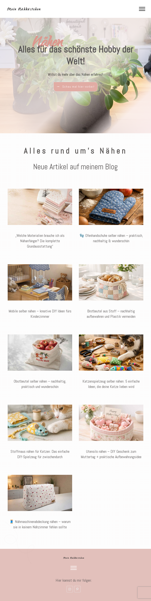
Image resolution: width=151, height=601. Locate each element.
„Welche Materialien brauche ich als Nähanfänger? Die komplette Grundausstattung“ (40, 218)
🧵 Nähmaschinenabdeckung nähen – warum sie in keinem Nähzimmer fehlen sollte (40, 501)
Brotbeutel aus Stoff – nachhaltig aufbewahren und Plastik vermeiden (111, 291)
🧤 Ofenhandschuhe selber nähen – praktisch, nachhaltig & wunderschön (111, 218)
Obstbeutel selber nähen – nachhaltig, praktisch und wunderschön (40, 361)
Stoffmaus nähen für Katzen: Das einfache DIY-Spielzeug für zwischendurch (40, 431)
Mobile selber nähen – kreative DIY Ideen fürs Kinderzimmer (40, 291)
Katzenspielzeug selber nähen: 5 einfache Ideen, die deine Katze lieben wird (111, 361)
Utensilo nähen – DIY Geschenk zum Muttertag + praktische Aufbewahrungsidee (111, 431)
